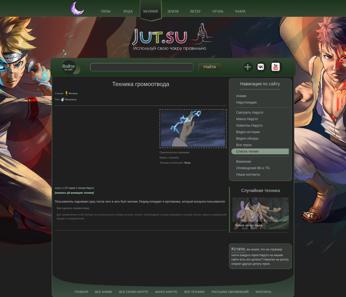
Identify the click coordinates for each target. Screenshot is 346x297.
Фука (187, 162)
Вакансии (243, 161)
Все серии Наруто (133, 292)
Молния (150, 11)
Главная (81, 292)
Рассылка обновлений (230, 292)
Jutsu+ (248, 67)
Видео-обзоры (247, 138)
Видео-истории (248, 132)
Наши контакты (248, 174)
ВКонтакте (260, 66)
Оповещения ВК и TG (253, 168)
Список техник (247, 151)
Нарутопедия (246, 102)
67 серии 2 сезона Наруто (79, 188)
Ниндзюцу (70, 99)
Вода (128, 11)
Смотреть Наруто (249, 112)
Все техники (194, 292)
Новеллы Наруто (249, 125)
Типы (106, 11)
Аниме (241, 96)
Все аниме (103, 292)
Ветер (195, 11)
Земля (173, 11)
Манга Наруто (247, 119)
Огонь (217, 11)
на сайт (68, 67)
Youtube (275, 67)
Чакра (240, 11)
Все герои (244, 145)
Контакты (263, 292)
